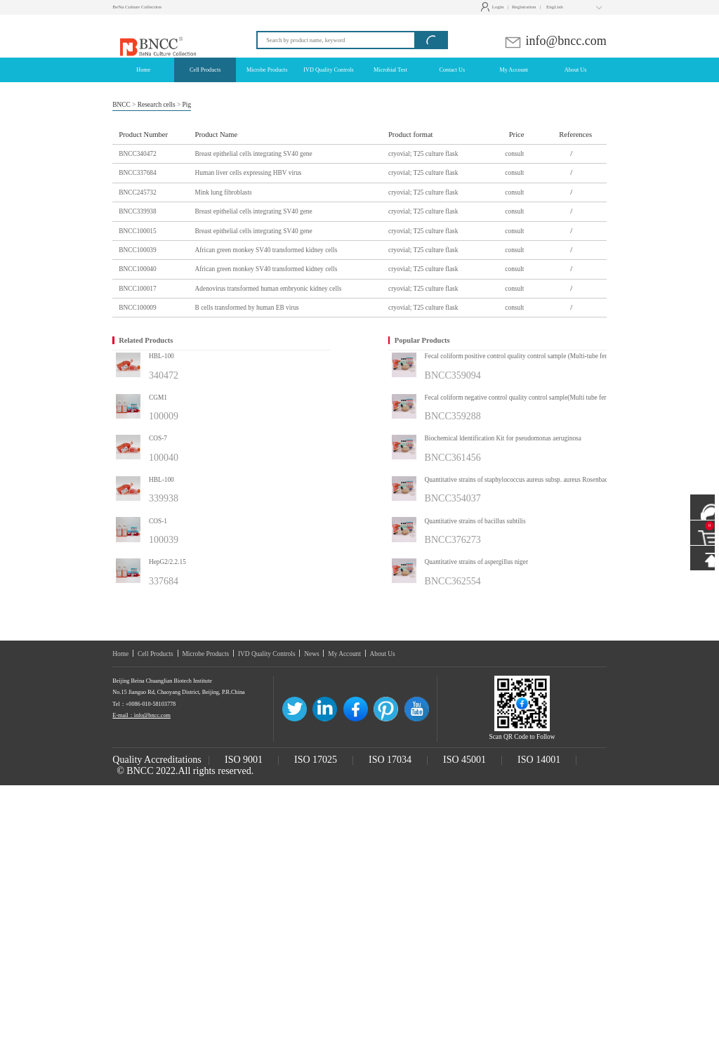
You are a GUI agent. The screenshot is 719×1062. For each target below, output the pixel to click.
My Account (344, 653)
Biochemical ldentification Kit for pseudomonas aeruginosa (503, 438)
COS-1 (158, 521)
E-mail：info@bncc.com (141, 715)
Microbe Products (205, 653)
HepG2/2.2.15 (167, 561)
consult (514, 153)
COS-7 (158, 438)
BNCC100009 (138, 307)
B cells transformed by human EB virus (247, 307)
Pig (187, 104)
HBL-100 (161, 356)
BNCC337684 (138, 172)
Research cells (157, 104)
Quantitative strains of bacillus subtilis (475, 521)
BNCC (121, 104)
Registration (524, 7)
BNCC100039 (138, 250)
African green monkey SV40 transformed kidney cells (266, 250)
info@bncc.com (555, 41)
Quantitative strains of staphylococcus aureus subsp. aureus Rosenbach (518, 479)
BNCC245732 (138, 192)
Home (120, 653)
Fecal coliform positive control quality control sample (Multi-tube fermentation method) (534, 356)
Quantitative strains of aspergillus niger (476, 561)
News (311, 653)
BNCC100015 (138, 231)
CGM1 (158, 397)
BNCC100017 (138, 288)
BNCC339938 (138, 211)
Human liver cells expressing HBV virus (248, 172)
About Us (382, 653)
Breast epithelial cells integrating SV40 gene (253, 153)
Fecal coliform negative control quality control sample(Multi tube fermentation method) (534, 397)
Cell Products (155, 653)
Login (494, 7)
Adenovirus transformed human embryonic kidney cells (268, 288)
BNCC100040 (138, 269)
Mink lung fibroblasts (223, 192)
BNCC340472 (138, 153)
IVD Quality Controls (267, 653)
